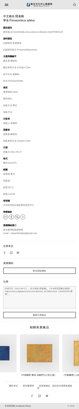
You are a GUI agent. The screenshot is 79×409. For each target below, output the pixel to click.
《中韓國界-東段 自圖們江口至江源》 (38, 375)
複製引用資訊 (39, 315)
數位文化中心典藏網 (39, 5)
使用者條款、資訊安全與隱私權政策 (54, 386)
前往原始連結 (39, 270)
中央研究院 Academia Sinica (18, 406)
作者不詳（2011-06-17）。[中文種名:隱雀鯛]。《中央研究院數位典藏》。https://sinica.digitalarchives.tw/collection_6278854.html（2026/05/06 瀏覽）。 (39, 297)
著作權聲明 (28, 385)
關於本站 (13, 385)
